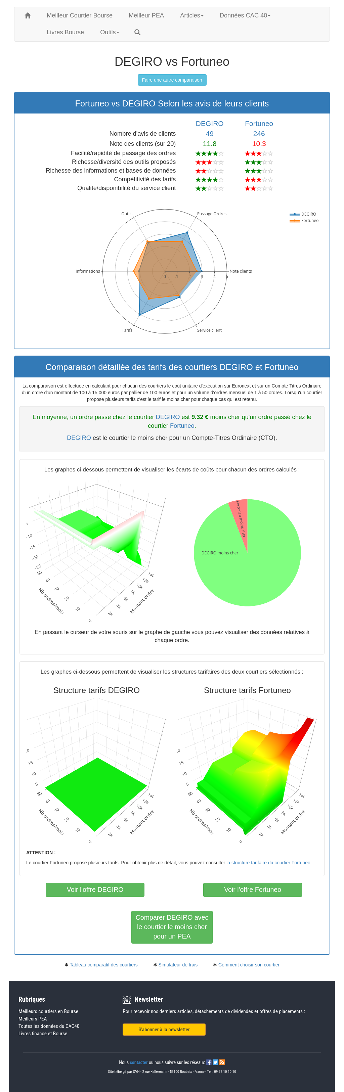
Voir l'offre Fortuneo (252, 889)
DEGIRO (210, 123)
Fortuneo (259, 123)
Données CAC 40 (245, 15)
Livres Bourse (65, 32)
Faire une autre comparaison (172, 80)
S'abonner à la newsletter (164, 1030)
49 (210, 133)
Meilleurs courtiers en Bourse (48, 1011)
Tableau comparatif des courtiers (103, 964)
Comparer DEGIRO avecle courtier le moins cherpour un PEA (172, 927)
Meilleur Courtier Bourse (80, 15)
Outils (109, 32)
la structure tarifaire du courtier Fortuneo (268, 862)
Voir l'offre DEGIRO (95, 889)
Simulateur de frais (178, 964)
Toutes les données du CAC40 (48, 1026)
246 (259, 133)
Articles (192, 15)
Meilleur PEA (146, 15)
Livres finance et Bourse (42, 1034)
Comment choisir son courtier (249, 964)
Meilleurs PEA (32, 1019)
